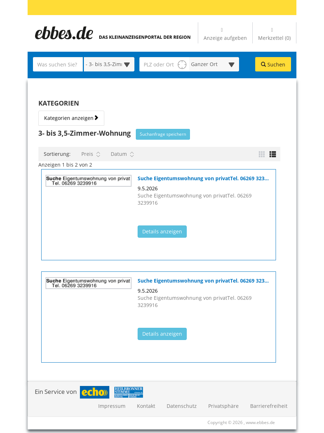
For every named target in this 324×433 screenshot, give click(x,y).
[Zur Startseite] (63, 33)
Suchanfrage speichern (163, 134)
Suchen (273, 64)
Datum (122, 154)
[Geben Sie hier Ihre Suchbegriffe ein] (58, 64)
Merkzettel (274, 34)
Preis (90, 154)
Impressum (111, 405)
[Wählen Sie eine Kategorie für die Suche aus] (109, 64)
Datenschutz (182, 405)
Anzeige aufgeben (225, 34)
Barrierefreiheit (268, 405)
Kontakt (146, 405)
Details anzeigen (164, 231)
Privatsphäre (223, 405)
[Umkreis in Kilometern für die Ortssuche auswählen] (214, 64)
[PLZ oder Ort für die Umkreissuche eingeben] (164, 64)
